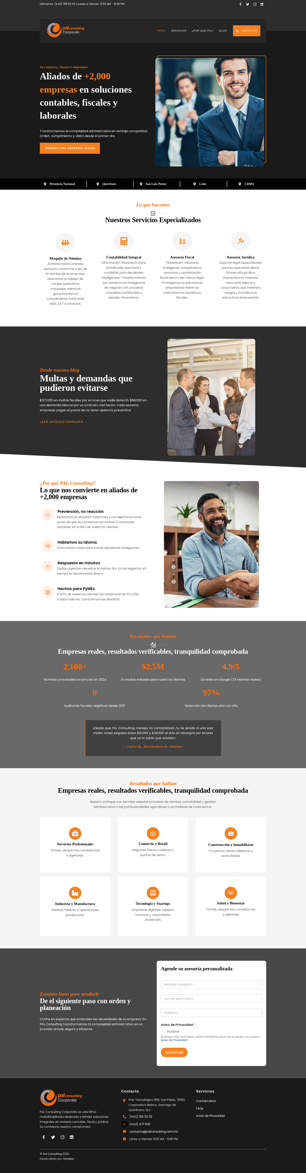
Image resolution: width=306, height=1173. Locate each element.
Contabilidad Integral (123, 257)
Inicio (161, 30)
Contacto (246, 30)
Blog (223, 30)
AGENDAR (174, 1052)
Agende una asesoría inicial (70, 148)
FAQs (199, 1108)
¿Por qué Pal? (203, 30)
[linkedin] (262, 3)
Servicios (178, 30)
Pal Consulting (52, 1154)
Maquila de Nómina (65, 258)
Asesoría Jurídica (240, 257)
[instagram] (255, 3)
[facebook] (241, 3)
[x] (248, 3)
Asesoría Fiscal (182, 257)
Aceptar (173, 1031)
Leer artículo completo (63, 422)
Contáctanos (206, 1101)
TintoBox (68, 1159)
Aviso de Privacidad (174, 1040)
